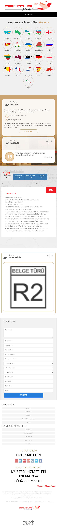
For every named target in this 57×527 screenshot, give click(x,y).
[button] (48, 256)
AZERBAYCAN (39, 33)
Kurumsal (28, 412)
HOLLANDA (28, 70)
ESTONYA (28, 58)
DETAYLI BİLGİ (29, 131)
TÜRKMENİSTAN (18, 33)
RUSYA (49, 46)
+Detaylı (47, 157)
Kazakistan (28, 430)
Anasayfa (28, 408)
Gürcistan (28, 444)
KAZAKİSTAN (8, 33)
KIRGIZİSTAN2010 (18, 176)
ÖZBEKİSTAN (28, 33)
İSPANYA (39, 70)
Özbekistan (28, 437)
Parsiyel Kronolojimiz (28, 419)
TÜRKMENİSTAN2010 (30, 176)
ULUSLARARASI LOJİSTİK (15, 116)
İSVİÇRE (49, 70)
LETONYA (18, 58)
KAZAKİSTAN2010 (7, 176)
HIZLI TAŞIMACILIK (13, 120)
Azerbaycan (28, 440)
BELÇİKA (8, 70)
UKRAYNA (28, 46)
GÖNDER (23, 395)
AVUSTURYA (49, 58)
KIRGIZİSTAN (8, 46)
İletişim (28, 422)
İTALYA (28, 83)
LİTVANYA (8, 58)
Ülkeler (28, 415)
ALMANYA (39, 58)
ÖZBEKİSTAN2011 (42, 176)
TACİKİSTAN (18, 46)
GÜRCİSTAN (49, 33)
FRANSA (18, 70)
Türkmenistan (28, 433)
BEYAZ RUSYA (39, 46)
